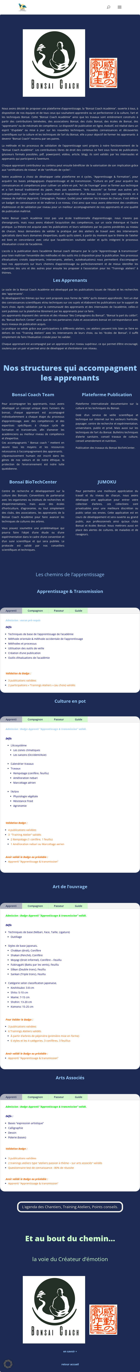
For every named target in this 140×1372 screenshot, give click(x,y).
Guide (78, 811)
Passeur (59, 811)
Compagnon (35, 811)
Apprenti (11, 811)
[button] (8, 1364)
